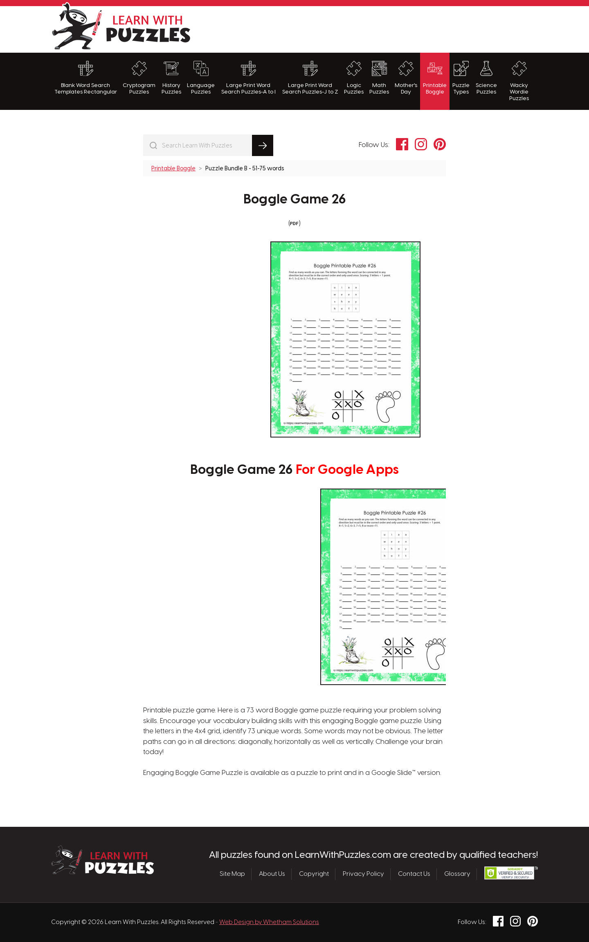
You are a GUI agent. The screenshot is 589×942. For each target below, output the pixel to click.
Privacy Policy (363, 874)
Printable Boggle (435, 78)
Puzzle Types (461, 78)
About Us (272, 874)
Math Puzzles (379, 78)
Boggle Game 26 (294, 200)
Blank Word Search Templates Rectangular (85, 78)
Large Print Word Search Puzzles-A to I (248, 78)
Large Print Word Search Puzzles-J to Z (310, 78)
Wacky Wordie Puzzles (519, 81)
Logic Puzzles (354, 78)
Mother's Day (406, 78)
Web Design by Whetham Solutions (269, 922)
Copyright (314, 874)
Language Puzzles (201, 78)
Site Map (232, 874)
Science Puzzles (486, 78)
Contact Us (414, 874)
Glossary (457, 874)
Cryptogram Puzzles (139, 78)
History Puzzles (171, 78)
